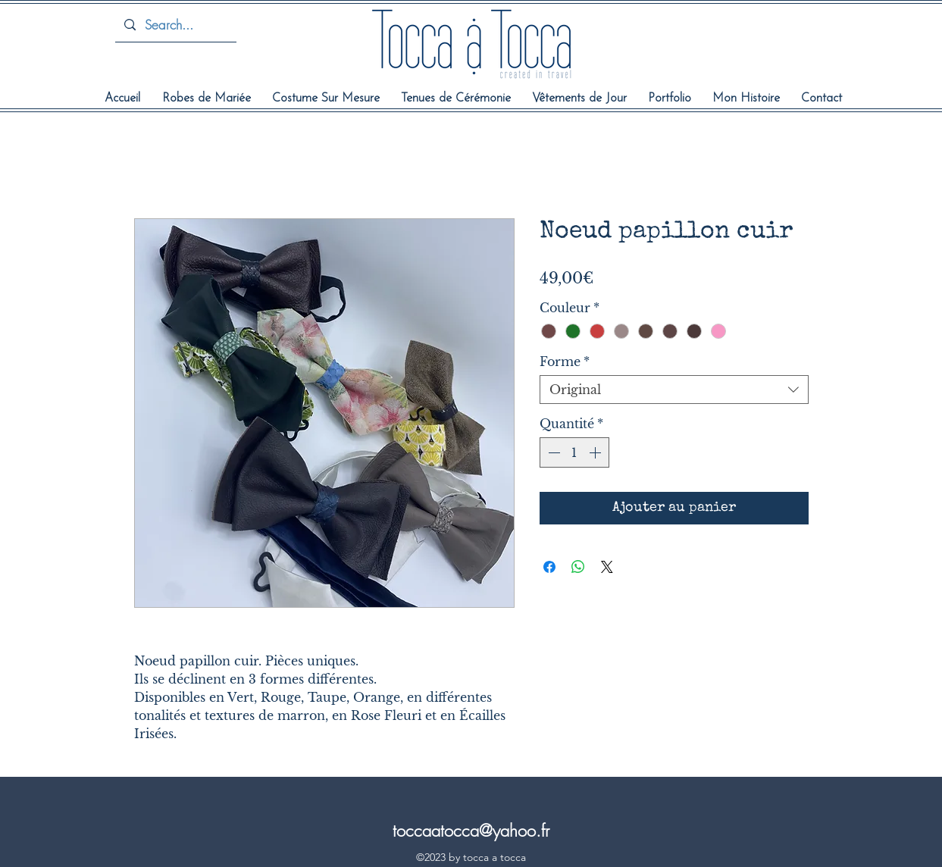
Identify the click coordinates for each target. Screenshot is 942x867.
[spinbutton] (574, 452)
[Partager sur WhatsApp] (578, 567)
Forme (565, 361)
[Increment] (596, 452)
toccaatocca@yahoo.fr (471, 830)
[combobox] (674, 389)
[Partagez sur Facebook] (549, 567)
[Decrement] (552, 452)
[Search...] (175, 25)
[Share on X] (607, 567)
